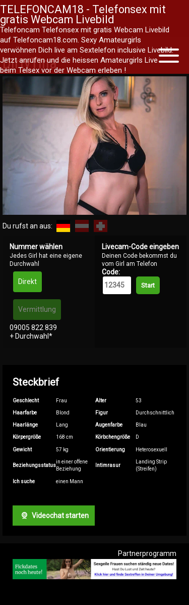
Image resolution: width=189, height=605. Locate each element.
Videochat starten (53, 515)
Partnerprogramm (147, 553)
